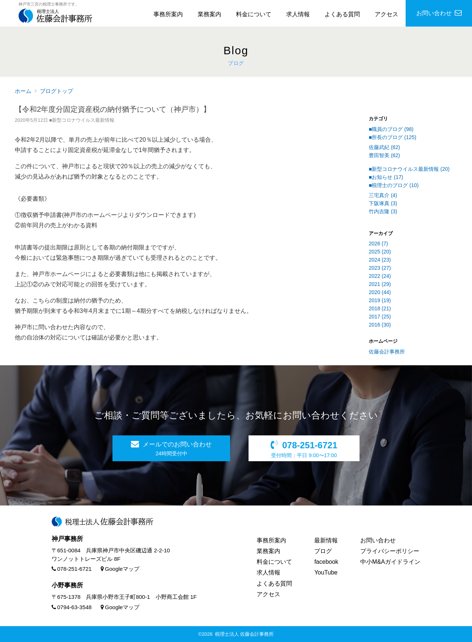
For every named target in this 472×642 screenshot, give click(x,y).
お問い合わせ (378, 540)
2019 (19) (380, 300)
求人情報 (298, 14)
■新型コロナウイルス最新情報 (81, 120)
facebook (326, 562)
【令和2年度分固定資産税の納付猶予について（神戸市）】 (113, 109)
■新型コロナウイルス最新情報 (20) (409, 169)
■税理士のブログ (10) (394, 185)
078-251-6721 (71, 569)
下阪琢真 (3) (383, 203)
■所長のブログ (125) (392, 137)
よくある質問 (342, 14)
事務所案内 (168, 14)
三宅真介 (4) (383, 195)
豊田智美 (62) (384, 155)
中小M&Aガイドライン (390, 562)
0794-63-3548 (71, 607)
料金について (253, 14)
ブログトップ (56, 91)
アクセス (386, 14)
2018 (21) (380, 308)
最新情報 (326, 540)
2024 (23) (380, 260)
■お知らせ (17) (386, 177)
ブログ (323, 551)
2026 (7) (378, 243)
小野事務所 (67, 585)
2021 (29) (380, 284)
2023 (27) (380, 268)
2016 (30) (380, 325)
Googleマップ (120, 569)
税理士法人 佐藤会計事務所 (244, 634)
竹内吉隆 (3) (383, 211)
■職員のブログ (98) (391, 129)
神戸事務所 (67, 538)
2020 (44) (380, 292)
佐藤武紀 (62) (384, 147)
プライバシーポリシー (389, 551)
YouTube (325, 572)
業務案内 (209, 14)
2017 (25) (380, 317)
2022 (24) (380, 276)
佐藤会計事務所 (387, 352)
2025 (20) (380, 252)
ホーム (23, 91)
